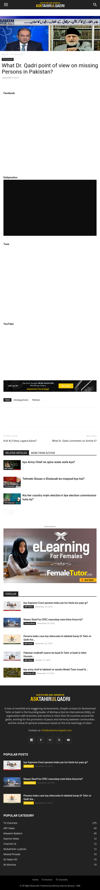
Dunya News (30, 623)
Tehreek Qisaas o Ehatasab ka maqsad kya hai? (53, 478)
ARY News (8, 468)
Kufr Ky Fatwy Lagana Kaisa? (20, 440)
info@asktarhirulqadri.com (57, 730)
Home (5, 54)
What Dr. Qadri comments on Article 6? (74, 440)
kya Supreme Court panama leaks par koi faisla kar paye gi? (55, 602)
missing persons (21, 400)
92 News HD (30, 673)
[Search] (95, 4)
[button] (5, 4)
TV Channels (17, 54)
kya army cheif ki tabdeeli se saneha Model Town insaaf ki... (55, 669)
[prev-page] (5, 512)
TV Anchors (47, 879)
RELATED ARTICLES (16, 453)
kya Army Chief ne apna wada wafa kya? (48, 462)
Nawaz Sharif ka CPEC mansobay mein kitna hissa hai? (53, 619)
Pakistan (36, 400)
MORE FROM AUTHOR (43, 453)
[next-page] (11, 512)
